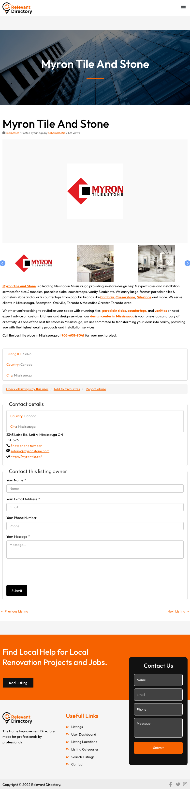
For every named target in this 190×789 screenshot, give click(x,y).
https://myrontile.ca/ (26, 456)
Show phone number (26, 445)
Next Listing (178, 611)
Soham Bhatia (57, 133)
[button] (183, 7)
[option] (95, 191)
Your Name (16, 480)
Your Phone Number (21, 517)
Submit (17, 591)
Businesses (12, 133)
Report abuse (96, 389)
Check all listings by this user (27, 389)
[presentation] (43, 571)
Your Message (18, 536)
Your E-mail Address (23, 499)
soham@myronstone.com (30, 451)
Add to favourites (67, 389)
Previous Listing (14, 611)
